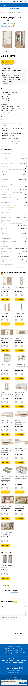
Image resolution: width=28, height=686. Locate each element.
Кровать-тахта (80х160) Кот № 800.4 (19, 394)
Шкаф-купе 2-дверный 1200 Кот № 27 (7, 394)
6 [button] (15, 51)
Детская (11, 660)
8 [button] (19, 51)
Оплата (18, 646)
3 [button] (10, 51)
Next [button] (25, 601)
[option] (14, 39)
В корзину (5, 299)
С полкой (24, 155)
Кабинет (8, 662)
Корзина (26, 5)
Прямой (25, 174)
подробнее (12, 145)
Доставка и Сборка (10, 648)
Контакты (9, 650)
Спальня (15, 658)
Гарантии (20, 648)
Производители (17, 650)
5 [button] (14, 51)
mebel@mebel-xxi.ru (14, 672)
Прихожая (5, 660)
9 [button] (21, 51)
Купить (8, 62)
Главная (3, 12)
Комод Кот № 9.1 (5, 364)
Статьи (16, 652)
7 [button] (17, 51)
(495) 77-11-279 (17, 1)
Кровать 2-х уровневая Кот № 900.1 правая (6, 450)
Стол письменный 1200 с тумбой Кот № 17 (21, 366)
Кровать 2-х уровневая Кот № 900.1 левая (20, 422)
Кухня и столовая (21, 660)
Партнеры (22, 652)
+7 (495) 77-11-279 (11, 668)
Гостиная (22, 658)
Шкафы (19, 12)
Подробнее (5, 83)
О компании (11, 646)
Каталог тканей (7, 652)
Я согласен (23, 682)
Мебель (20, 662)
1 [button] (6, 51)
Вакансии (14, 653)
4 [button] (12, 51)
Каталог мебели (11, 12)
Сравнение (19, 5)
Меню (4, 5)
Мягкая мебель (7, 658)
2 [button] (8, 51)
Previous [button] (22, 601)
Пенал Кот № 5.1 (5, 313)
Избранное (23, 5)
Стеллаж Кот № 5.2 (20, 313)
